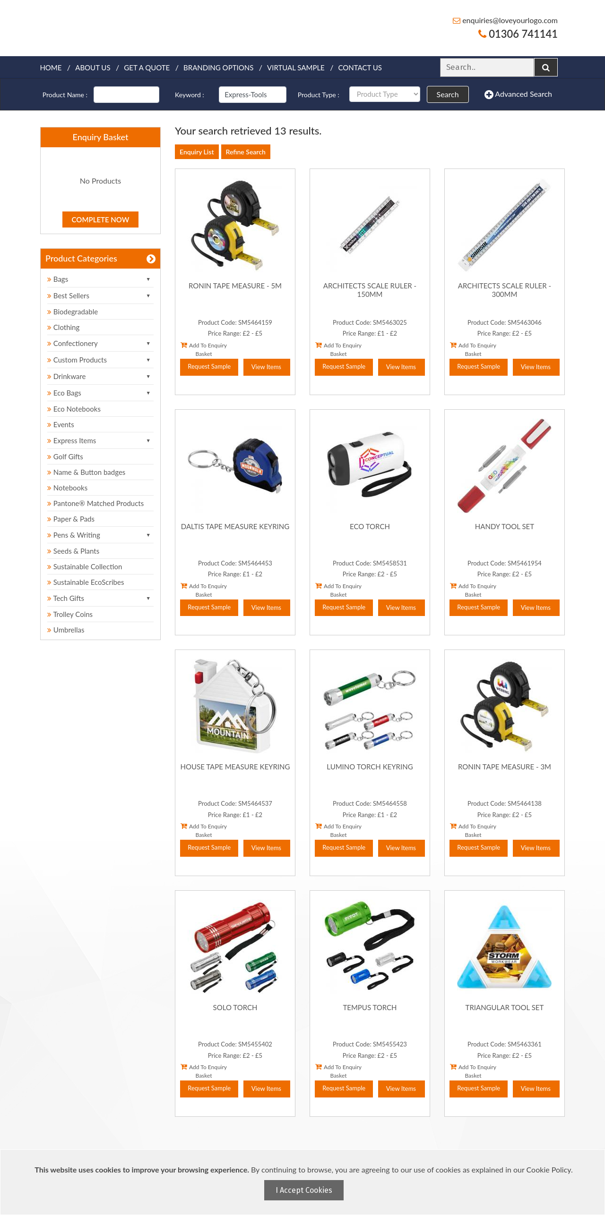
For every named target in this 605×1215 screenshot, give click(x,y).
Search (448, 94)
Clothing (63, 327)
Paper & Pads (71, 519)
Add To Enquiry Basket (204, 349)
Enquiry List (197, 152)
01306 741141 (518, 33)
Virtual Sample (296, 67)
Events (60, 424)
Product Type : (318, 95)
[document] (303, 1182)
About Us (92, 67)
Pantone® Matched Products (95, 503)
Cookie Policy (549, 1169)
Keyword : (189, 95)
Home (50, 67)
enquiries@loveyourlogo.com (505, 20)
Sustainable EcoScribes (85, 582)
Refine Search (246, 152)
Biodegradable (72, 311)
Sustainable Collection (84, 566)
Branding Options (218, 67)
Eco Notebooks (74, 409)
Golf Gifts (65, 456)
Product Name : (65, 95)
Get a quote (147, 67)
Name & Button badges (86, 472)
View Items (266, 367)
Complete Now (101, 219)
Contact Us (360, 67)
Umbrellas (66, 629)
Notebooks (67, 487)
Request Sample (209, 366)
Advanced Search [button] (518, 94)
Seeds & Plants (73, 551)
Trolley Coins (71, 614)
